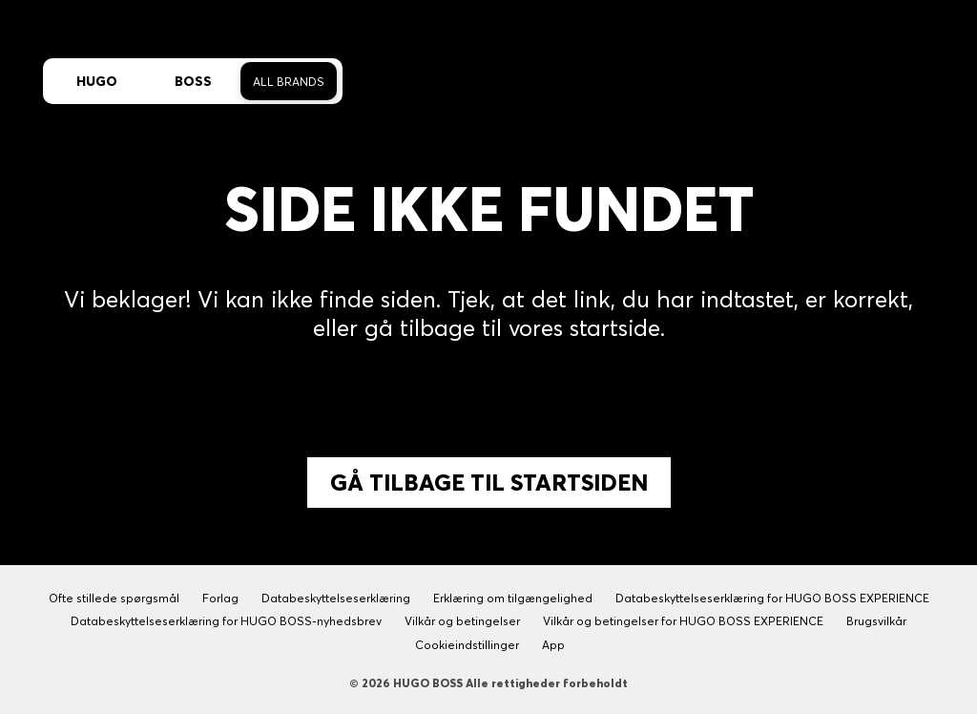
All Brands (288, 81)
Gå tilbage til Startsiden (489, 482)
